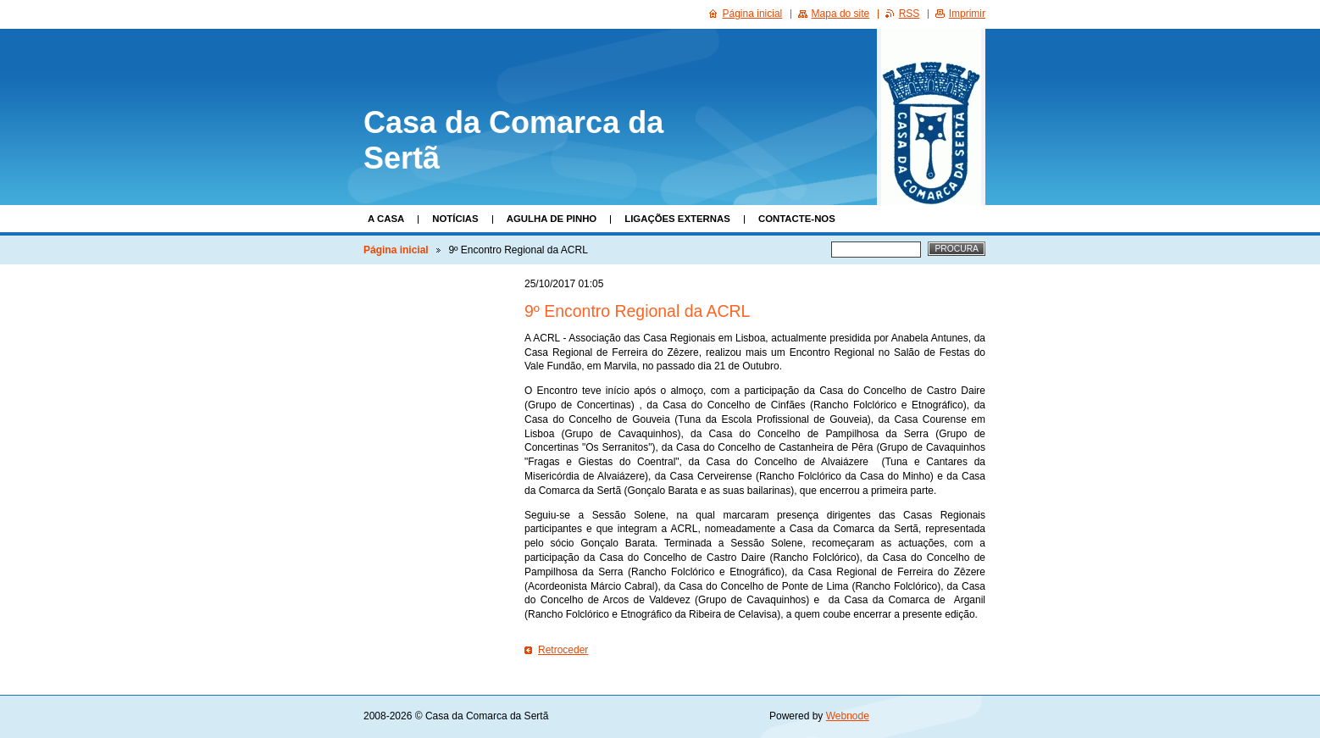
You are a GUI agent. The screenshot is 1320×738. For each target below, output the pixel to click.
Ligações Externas (677, 219)
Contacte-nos (796, 219)
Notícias (455, 219)
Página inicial (396, 250)
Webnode (847, 716)
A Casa (386, 219)
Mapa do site (841, 13)
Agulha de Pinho (552, 219)
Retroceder (563, 650)
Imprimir (967, 13)
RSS (909, 13)
